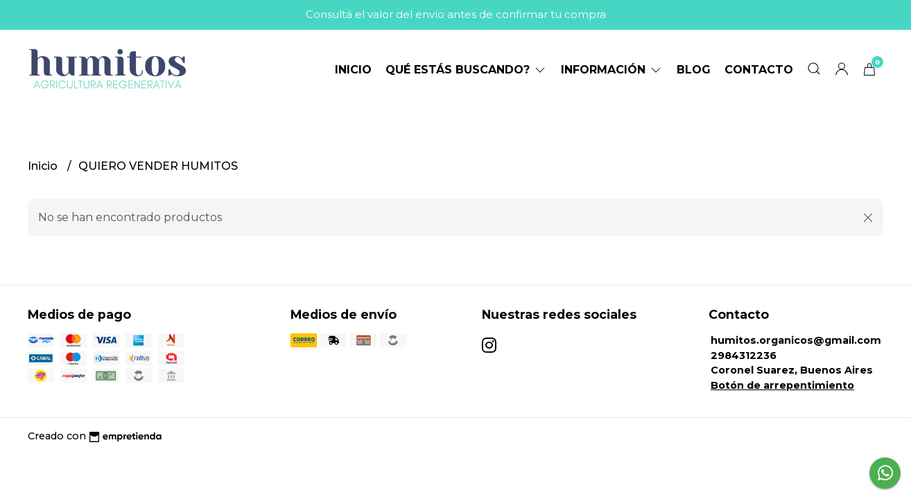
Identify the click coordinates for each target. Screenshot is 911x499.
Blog (694, 69)
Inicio (353, 69)
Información (612, 69)
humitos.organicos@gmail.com (796, 340)
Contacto (759, 69)
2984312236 (743, 355)
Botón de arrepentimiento (782, 385)
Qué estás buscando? (466, 69)
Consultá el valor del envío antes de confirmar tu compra (456, 14)
